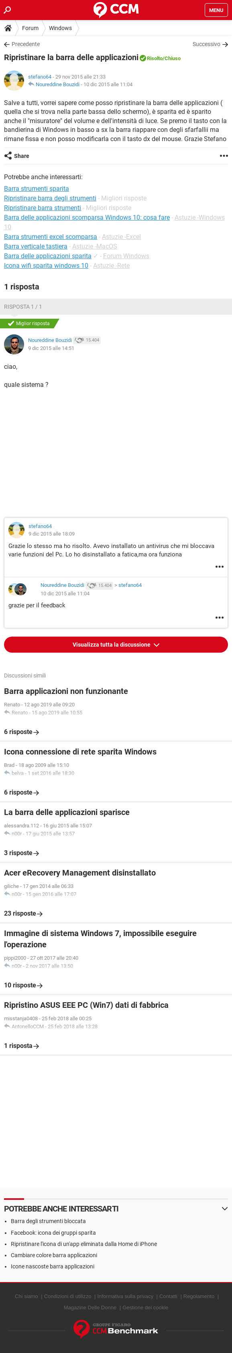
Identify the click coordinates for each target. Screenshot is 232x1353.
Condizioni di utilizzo (68, 1296)
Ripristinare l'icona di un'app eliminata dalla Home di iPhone (84, 1244)
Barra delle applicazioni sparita (48, 256)
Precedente (26, 44)
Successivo (206, 44)
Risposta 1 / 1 (23, 306)
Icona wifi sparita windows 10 (46, 265)
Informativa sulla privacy (125, 1296)
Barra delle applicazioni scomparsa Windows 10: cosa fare (87, 217)
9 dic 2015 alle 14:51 (51, 348)
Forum (30, 28)
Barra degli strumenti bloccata (48, 1221)
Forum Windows (126, 256)
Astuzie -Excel (121, 237)
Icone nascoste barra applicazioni (52, 1266)
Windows (60, 28)
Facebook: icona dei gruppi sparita (53, 1233)
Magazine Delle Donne (90, 1307)
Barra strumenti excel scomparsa (50, 237)
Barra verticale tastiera (35, 246)
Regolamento (198, 1296)
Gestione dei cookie (145, 1307)
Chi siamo (26, 1296)
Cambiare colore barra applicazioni (54, 1255)
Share (21, 156)
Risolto (155, 58)
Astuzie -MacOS (94, 246)
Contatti (168, 1296)
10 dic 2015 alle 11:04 (107, 84)
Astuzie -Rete (111, 265)
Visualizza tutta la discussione (112, 644)
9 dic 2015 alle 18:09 (51, 534)
